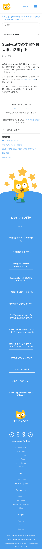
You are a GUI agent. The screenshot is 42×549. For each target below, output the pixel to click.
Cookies (21, 529)
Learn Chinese (21, 467)
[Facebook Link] (11, 434)
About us (21, 497)
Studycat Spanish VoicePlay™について (21, 265)
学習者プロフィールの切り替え (21, 239)
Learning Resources (21, 504)
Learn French (21, 459)
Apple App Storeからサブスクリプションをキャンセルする (22, 330)
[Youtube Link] (24, 434)
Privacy (21, 521)
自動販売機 (6, 157)
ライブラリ (21, 226)
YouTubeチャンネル (28, 79)
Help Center (21, 480)
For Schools (21, 500)
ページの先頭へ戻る (11, 129)
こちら (34, 69)
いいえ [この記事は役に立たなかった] (27, 109)
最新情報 (5, 153)
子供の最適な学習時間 (10, 140)
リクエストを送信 (33, 120)
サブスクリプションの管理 (12, 145)
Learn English (21, 451)
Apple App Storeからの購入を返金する (21, 393)
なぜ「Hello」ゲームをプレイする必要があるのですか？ (21, 316)
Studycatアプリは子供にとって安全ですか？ (19, 149)
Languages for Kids (21, 447)
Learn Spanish (21, 455)
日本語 (26, 6)
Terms (21, 525)
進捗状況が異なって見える (22, 292)
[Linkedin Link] (30, 434)
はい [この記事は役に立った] (15, 109)
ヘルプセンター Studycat (12, 17)
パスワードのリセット (21, 381)
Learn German (21, 463)
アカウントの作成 (22, 369)
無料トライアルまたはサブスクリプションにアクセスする (21, 345)
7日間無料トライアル (22, 252)
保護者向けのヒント (15, 19)
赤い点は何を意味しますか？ (21, 304)
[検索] (21, 25)
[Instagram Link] (18, 434)
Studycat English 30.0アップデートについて (21, 279)
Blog (21, 508)
